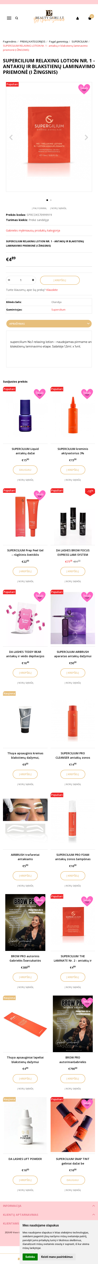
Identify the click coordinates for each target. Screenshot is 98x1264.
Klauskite (52, 290)
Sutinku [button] (30, 1256)
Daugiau (25, 470)
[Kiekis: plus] (33, 280)
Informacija (12, 1206)
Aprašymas (17, 323)
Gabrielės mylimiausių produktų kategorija (33, 230)
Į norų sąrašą (58, 208)
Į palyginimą (39, 208)
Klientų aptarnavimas (20, 1215)
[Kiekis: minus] (9, 280)
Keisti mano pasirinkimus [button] (57, 1256)
